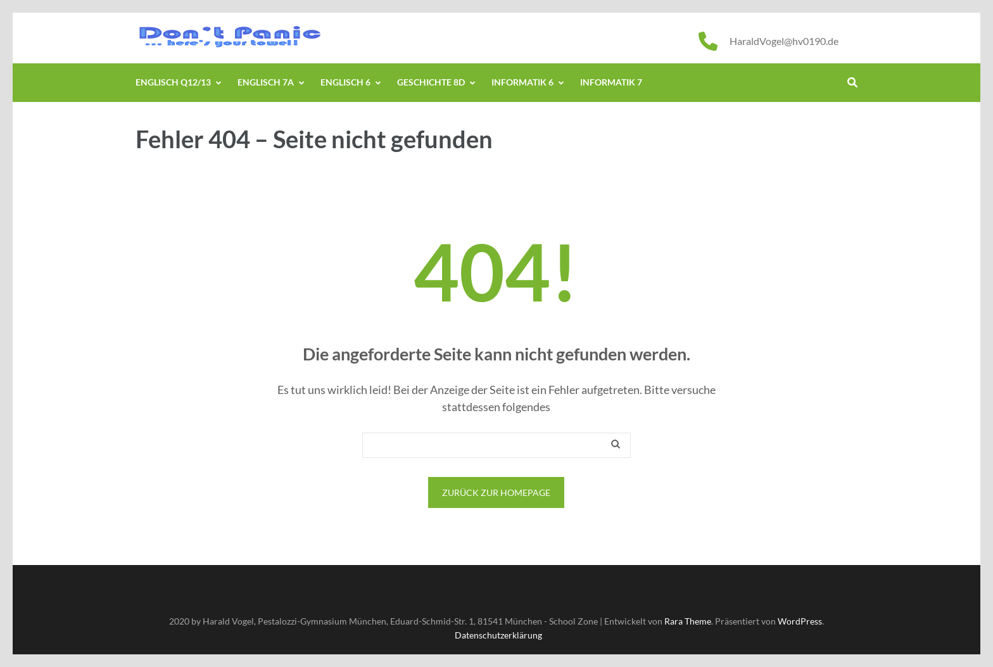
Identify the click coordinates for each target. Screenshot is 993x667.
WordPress (800, 621)
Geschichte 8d (431, 82)
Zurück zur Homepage (496, 492)
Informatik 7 (611, 82)
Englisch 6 (345, 82)
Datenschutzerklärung (498, 635)
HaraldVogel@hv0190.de (784, 41)
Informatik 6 (522, 82)
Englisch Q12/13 (173, 82)
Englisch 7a (265, 82)
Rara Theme (687, 621)
